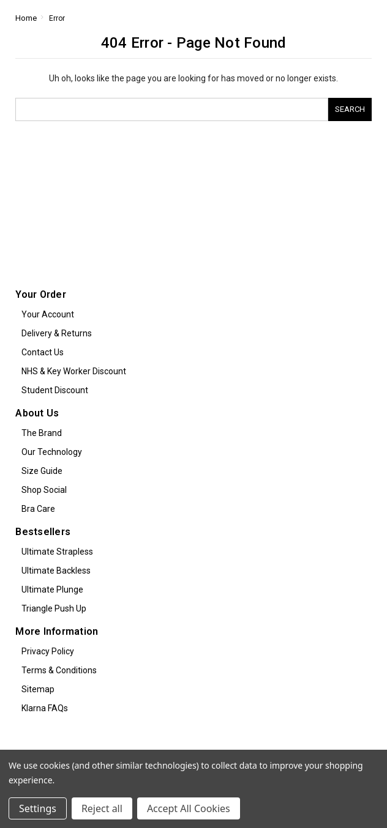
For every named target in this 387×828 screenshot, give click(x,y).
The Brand (41, 433)
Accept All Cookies (188, 808)
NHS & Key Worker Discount (73, 371)
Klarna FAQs (44, 708)
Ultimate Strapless (57, 551)
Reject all (101, 808)
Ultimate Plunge (52, 589)
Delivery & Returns (56, 333)
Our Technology (51, 452)
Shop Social (44, 490)
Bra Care (38, 509)
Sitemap (37, 689)
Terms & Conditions (59, 670)
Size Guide (41, 471)
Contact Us (42, 352)
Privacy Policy (47, 651)
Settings (37, 808)
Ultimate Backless (56, 570)
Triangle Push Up (53, 608)
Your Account (47, 314)
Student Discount (54, 390)
